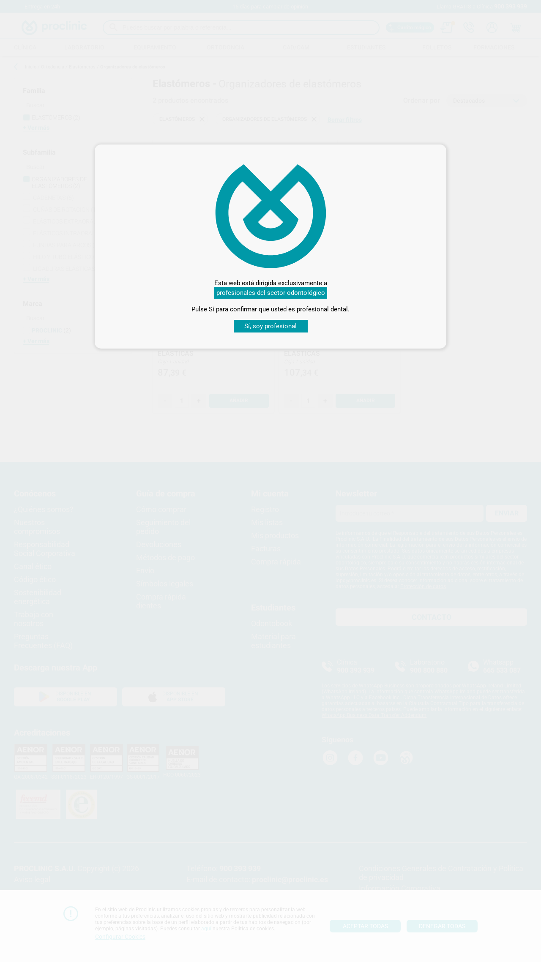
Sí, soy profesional (270, 326)
